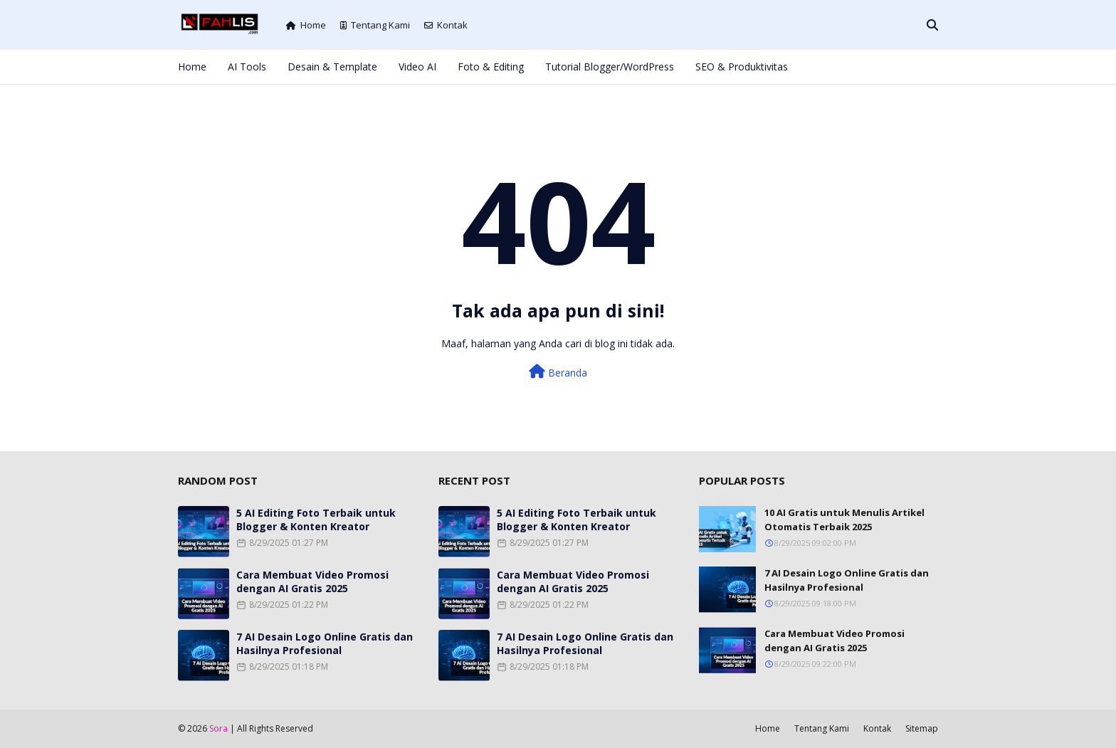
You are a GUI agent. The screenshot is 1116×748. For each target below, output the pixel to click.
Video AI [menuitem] (417, 66)
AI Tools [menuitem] (247, 66)
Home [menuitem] (192, 66)
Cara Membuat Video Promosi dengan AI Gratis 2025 (312, 581)
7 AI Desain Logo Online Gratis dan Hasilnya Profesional (324, 643)
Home (306, 25)
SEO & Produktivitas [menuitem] (741, 66)
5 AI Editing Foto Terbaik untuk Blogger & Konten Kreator (316, 519)
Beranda (558, 371)
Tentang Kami (375, 25)
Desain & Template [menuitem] (332, 66)
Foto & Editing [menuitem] (491, 66)
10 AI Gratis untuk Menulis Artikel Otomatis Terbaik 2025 (844, 519)
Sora (218, 728)
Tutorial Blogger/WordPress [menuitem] (609, 66)
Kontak (446, 25)
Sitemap (921, 728)
